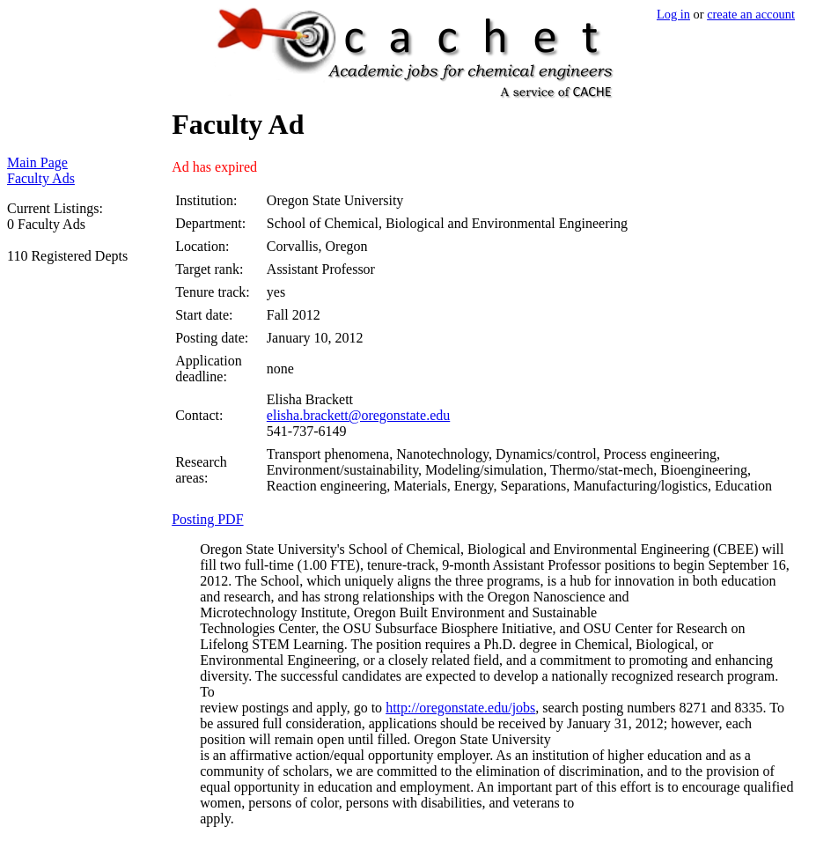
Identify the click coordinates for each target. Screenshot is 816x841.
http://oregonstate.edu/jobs (460, 707)
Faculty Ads (41, 178)
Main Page (37, 162)
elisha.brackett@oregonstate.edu (358, 415)
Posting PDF (207, 519)
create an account (751, 14)
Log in (673, 14)
